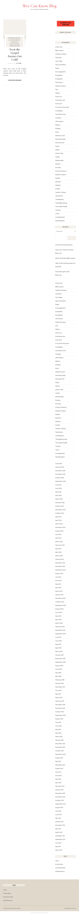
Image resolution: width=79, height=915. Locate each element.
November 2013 (60, 797)
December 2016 (60, 704)
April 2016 (58, 733)
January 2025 (59, 506)
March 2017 (58, 697)
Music (57, 132)
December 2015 (60, 743)
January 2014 (59, 790)
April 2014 (58, 782)
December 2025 (60, 470)
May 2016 (58, 729)
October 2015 (59, 751)
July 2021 (58, 577)
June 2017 (58, 690)
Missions (57, 125)
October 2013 (59, 800)
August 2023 (59, 531)
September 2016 (60, 715)
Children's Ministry (14, 38)
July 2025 (58, 485)
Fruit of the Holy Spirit (62, 107)
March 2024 (59, 524)
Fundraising (59, 111)
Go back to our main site (65, 23)
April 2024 (58, 520)
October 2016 (59, 712)
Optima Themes (16, 908)
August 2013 (59, 807)
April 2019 (58, 648)
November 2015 (60, 747)
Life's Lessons (59, 121)
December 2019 (60, 630)
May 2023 (58, 538)
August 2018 (59, 665)
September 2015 (60, 754)
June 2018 (58, 669)
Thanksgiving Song (61, 203)
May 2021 (58, 584)
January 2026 (59, 467)
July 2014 (58, 772)
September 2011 (60, 839)
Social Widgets (33, 912)
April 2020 (58, 619)
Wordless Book (15, 45)
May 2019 (58, 644)
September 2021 (60, 570)
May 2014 (58, 779)
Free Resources (60, 100)
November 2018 (60, 658)
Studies (57, 189)
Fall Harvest (59, 82)
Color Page (58, 61)
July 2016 (58, 722)
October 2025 (59, 478)
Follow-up (58, 96)
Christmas (58, 57)
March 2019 (58, 651)
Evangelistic (59, 79)
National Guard (60, 135)
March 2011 (58, 850)
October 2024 (59, 513)
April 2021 (58, 587)
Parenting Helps (60, 139)
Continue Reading (15, 80)
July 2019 (58, 637)
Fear (56, 89)
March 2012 (58, 832)
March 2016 (58, 736)
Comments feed (60, 868)
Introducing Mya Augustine (63, 245)
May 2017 (58, 694)
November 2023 (60, 527)
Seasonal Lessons (60, 174)
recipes (57, 157)
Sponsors (58, 181)
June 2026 (58, 463)
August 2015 (59, 758)
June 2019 (58, 641)
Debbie (20, 63)
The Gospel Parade (61, 206)
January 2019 (59, 655)
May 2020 (58, 616)
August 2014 (59, 768)
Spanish (57, 178)
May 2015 (58, 761)
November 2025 (60, 474)
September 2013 (60, 804)
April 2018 (58, 676)
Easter (57, 68)
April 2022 (58, 552)
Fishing (57, 93)
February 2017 (59, 701)
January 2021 (59, 595)
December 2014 (60, 765)
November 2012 (60, 825)
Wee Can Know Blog (40, 5)
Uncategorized (14, 43)
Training (57, 210)
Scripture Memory (61, 171)
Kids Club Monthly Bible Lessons (65, 258)
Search (72, 238)
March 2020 (59, 623)
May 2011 (58, 846)
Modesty (58, 128)
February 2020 (60, 626)
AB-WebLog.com (45, 912)
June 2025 (58, 488)
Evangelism (14, 41)
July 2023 (58, 534)
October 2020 (59, 602)
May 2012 (58, 829)
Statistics (58, 185)
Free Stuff (58, 103)
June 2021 (58, 580)
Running (58, 167)
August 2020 (59, 609)
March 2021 (58, 591)
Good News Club (60, 114)
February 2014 (59, 786)
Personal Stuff (59, 142)
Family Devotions (60, 86)
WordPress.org (59, 871)
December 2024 (60, 509)
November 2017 (60, 687)
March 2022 (59, 556)
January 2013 (59, 821)
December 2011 (60, 836)
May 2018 (58, 673)
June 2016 (58, 726)
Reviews (57, 164)
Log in (57, 861)
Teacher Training (60, 192)
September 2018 (60, 662)
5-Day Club (58, 47)
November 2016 (60, 708)
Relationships (59, 160)
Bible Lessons (59, 50)
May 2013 (58, 818)
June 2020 (58, 612)
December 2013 (60, 793)
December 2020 (60, 598)
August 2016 (59, 719)
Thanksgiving (59, 199)
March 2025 (59, 499)
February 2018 (59, 680)
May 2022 (58, 548)
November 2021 (60, 566)
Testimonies (59, 196)
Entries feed (59, 864)
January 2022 (59, 559)
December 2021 (60, 563)
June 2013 (58, 814)
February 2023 (60, 545)
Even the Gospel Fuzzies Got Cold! (15, 54)
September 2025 (60, 481)
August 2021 (59, 573)
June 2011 (58, 843)
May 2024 (58, 517)
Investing (58, 118)
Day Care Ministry (14, 40)
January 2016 (59, 740)
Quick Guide (59, 153)
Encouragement (60, 72)
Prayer (57, 146)
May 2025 (58, 492)
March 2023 (59, 541)
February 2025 (59, 502)
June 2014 (58, 775)
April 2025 (58, 495)
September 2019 (60, 634)
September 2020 (60, 605)
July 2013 (58, 811)
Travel (57, 213)
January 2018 (59, 683)
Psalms (57, 150)
